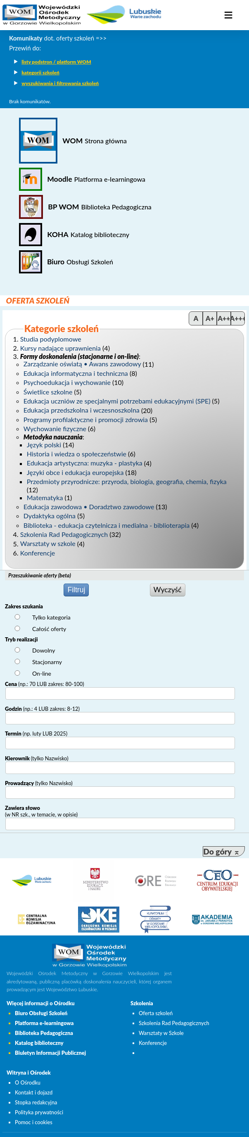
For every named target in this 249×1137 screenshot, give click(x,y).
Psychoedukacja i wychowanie (67, 382)
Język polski (44, 445)
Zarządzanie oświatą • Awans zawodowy (82, 364)
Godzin (42, 708)
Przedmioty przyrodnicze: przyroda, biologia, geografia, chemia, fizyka (127, 481)
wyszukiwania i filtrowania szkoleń (60, 83)
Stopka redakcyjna (36, 1102)
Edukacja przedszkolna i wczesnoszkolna (82, 410)
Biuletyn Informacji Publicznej (50, 1052)
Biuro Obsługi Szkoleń (41, 1013)
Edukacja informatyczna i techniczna (76, 373)
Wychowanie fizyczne (55, 428)
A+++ (238, 318)
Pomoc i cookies (33, 1122)
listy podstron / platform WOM (56, 62)
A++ (224, 318)
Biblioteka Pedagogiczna (44, 1033)
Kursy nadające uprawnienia (60, 348)
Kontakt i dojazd (33, 1092)
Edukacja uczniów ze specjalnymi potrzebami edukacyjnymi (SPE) (117, 401)
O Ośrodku (27, 1082)
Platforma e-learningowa (44, 1023)
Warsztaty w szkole (48, 544)
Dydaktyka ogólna (50, 516)
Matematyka (45, 497)
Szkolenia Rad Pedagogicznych (64, 534)
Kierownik (37, 758)
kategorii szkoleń (40, 72)
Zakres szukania (24, 606)
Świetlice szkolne (48, 392)
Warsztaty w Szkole (161, 1033)
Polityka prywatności (39, 1112)
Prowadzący (39, 783)
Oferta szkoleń (156, 1013)
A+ (210, 318)
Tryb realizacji (21, 639)
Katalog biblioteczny (39, 1043)
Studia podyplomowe (50, 339)
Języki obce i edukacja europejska (75, 472)
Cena (44, 684)
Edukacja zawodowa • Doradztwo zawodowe (89, 506)
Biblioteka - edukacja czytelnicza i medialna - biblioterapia (107, 525)
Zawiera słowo (41, 811)
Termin (36, 733)
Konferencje (37, 553)
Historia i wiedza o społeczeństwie (76, 454)
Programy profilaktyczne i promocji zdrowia (86, 419)
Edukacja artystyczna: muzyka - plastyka (84, 463)
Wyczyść (168, 589)
